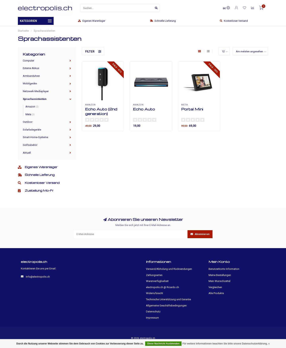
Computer (28, 60)
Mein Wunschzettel (219, 281)
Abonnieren (200, 234)
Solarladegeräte (32, 129)
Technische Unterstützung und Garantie (168, 299)
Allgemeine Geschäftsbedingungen (166, 305)
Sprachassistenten (34, 98)
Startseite (23, 30)
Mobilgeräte (30, 83)
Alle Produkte (216, 293)
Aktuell (27, 152)
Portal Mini (192, 109)
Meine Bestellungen (220, 275)
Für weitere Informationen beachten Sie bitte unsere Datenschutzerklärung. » (226, 343)
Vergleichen (215, 287)
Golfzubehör (30, 144)
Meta (30, 114)
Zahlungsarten (154, 275)
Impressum (152, 317)
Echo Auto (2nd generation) (101, 111)
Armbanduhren (31, 75)
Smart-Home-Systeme (35, 137)
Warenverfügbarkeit (157, 281)
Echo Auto (144, 109)
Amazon (32, 106)
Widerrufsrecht (154, 293)
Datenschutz (153, 311)
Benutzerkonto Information (224, 268)
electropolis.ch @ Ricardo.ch (162, 287)
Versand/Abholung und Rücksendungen (169, 268)
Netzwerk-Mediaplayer (36, 91)
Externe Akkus (31, 68)
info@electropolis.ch (38, 276)
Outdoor (27, 121)
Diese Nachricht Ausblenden (163, 343)
